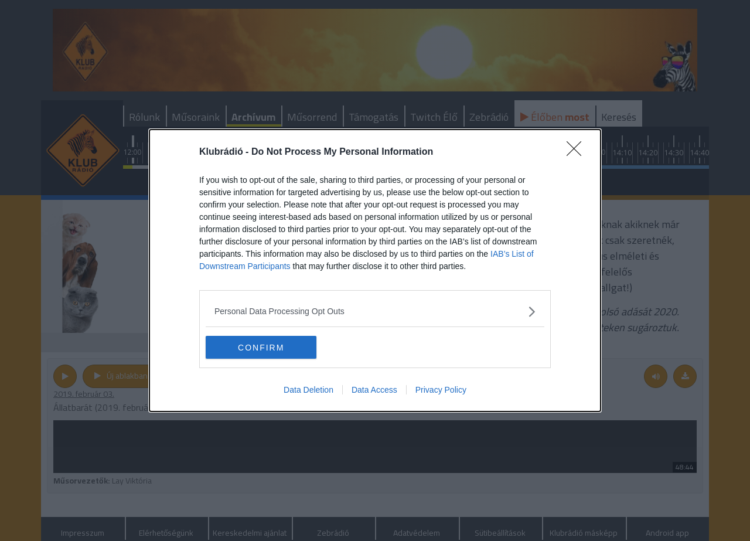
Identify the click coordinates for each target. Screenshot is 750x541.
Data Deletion (308, 390)
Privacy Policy (440, 390)
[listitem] (375, 311)
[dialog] (375, 271)
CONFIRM (261, 347)
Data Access (374, 390)
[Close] (578, 152)
